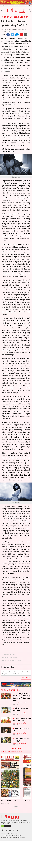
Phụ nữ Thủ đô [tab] (5, 751)
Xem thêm (16, 809)
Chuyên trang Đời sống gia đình (13, 5)
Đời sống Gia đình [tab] (16, 751)
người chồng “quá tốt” (11, 654)
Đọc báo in (3, 5)
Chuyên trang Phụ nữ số (26, 5)
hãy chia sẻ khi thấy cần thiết (11, 660)
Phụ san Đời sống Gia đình (14, 16)
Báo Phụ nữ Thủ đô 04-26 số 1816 (16, 801)
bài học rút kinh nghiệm (9, 657)
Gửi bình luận (26, 678)
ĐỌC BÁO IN (16, 748)
